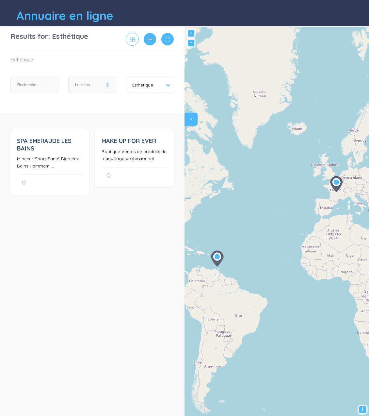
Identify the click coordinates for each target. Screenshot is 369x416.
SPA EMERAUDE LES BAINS (44, 144)
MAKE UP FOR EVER (129, 141)
